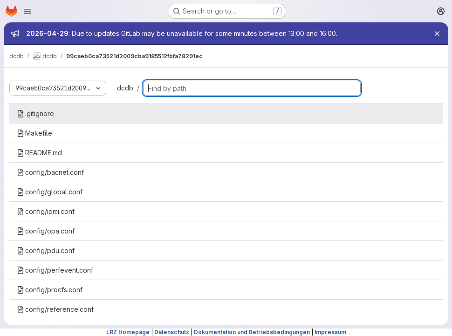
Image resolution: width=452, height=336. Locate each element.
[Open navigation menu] (27, 11)
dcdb (125, 88)
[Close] (437, 33)
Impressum (330, 332)
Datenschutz (171, 332)
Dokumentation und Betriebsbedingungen (252, 332)
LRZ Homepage (128, 332)
